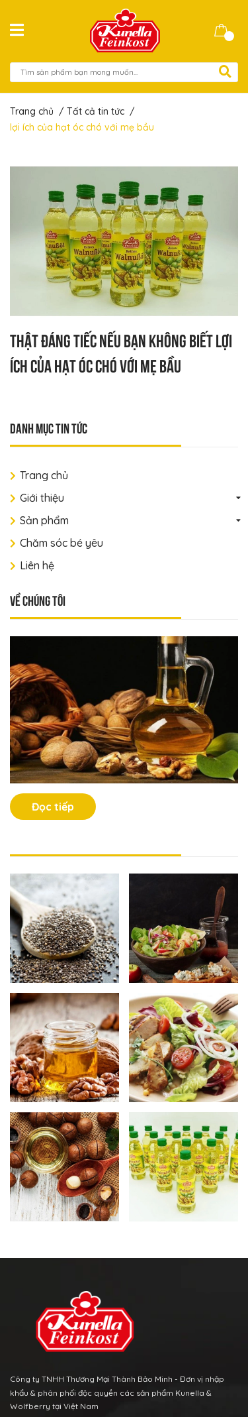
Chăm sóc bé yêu (61, 542)
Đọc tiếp (53, 806)
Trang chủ (44, 475)
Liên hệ (37, 565)
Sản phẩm (44, 520)
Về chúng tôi (37, 599)
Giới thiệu (42, 497)
